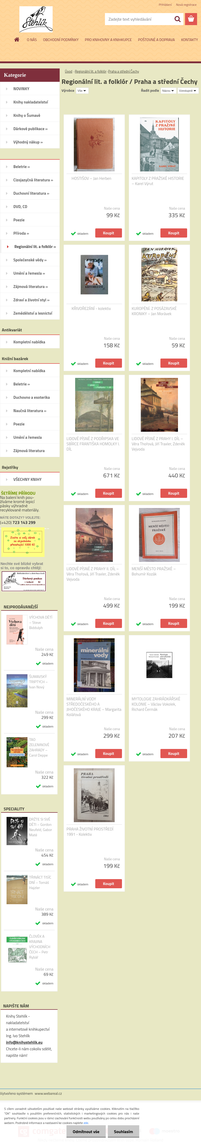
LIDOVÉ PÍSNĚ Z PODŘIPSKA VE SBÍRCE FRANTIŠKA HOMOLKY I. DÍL (93, 444)
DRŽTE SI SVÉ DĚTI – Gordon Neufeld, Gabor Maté (40, 827)
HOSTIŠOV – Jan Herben (91, 178)
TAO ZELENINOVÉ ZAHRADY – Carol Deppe (39, 747)
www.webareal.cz (48, 1093)
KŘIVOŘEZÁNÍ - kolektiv (91, 308)
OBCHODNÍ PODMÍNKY (61, 39)
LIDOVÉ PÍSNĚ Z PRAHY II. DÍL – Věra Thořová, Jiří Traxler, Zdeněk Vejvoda (93, 574)
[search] (177, 19)
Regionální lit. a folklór (90, 71)
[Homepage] (17, 39)
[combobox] (169, 91)
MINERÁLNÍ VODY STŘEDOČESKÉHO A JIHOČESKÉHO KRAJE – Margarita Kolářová (93, 706)
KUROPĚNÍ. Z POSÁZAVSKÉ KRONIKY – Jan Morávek (154, 311)
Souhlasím (123, 1131)
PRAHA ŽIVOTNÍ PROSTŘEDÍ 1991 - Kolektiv (89, 832)
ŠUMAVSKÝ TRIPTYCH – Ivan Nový (38, 682)
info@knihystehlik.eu (24, 1042)
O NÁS (32, 39)
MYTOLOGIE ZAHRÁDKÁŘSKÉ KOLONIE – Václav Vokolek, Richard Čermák (156, 704)
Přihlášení (165, 4)
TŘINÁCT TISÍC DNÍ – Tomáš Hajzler (40, 882)
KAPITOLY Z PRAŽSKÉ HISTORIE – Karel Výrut (158, 181)
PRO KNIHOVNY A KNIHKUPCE (108, 39)
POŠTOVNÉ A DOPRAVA (156, 39)
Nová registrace (186, 4)
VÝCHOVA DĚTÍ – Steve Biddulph (40, 622)
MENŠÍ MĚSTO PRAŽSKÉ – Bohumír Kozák (154, 571)
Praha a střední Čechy (123, 71)
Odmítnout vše (85, 1131)
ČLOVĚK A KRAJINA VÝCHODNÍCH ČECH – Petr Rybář (39, 947)
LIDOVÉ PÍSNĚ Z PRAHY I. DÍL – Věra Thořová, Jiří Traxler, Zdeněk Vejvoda (158, 444)
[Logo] (36, 19)
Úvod (68, 71)
